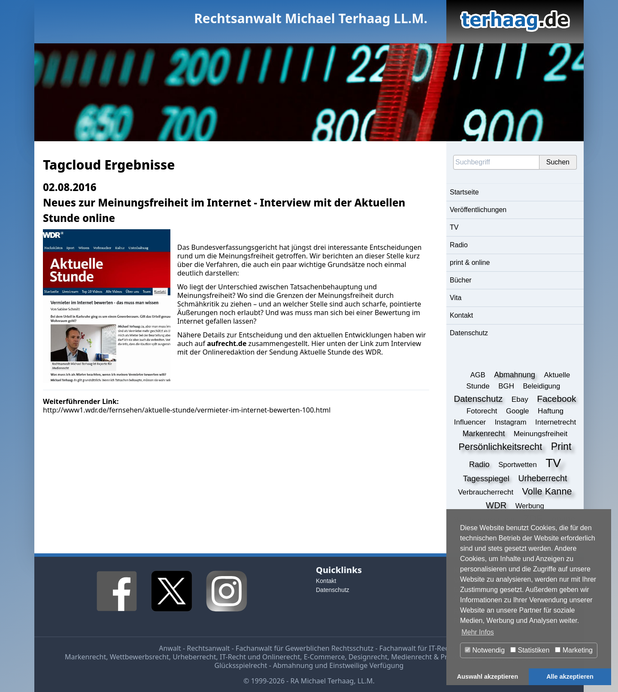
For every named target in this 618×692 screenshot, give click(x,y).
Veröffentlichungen (478, 209)
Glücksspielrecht (241, 665)
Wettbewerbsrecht (139, 657)
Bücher (461, 280)
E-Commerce (324, 657)
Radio (459, 245)
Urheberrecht (194, 657)
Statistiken (529, 650)
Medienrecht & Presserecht (434, 657)
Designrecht (368, 657)
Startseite (464, 192)
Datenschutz (469, 333)
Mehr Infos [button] (477, 632)
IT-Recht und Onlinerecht (260, 657)
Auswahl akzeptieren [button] (487, 676)
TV (454, 227)
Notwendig (485, 650)
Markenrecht (85, 657)
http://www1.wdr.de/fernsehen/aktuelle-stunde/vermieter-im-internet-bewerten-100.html (186, 410)
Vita (455, 297)
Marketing (574, 650)
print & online (470, 262)
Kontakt (461, 315)
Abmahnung (293, 665)
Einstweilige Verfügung (366, 665)
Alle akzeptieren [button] (570, 676)
